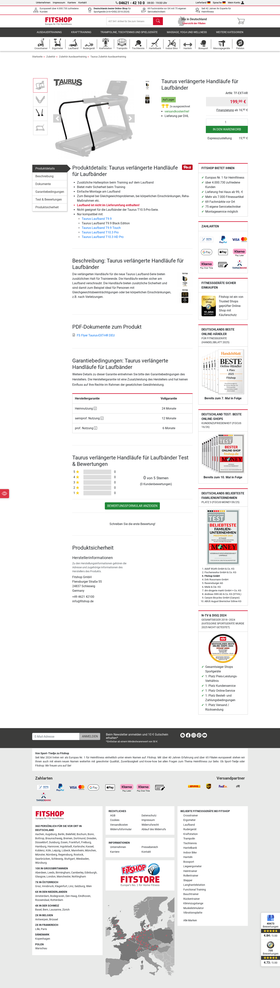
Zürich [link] (66, 909)
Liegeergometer (192, 866)
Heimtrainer (190, 871)
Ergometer (189, 820)
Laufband (189, 824)
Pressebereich (150, 847)
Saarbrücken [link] (42, 858)
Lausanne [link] (55, 909)
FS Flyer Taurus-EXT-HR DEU (93, 338)
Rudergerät (190, 829)
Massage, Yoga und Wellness (187, 34)
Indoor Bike (190, 852)
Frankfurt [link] (74, 842)
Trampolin (189, 838)
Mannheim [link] (77, 850)
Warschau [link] (41, 948)
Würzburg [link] (41, 862)
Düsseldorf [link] (41, 842)
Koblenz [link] (40, 850)
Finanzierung (225, 113)
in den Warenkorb (227, 132)
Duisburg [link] (54, 842)
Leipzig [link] (56, 850)
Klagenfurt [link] (61, 886)
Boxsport (188, 861)
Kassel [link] (89, 846)
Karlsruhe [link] (79, 846)
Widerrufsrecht (150, 824)
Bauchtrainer (191, 894)
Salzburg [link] (80, 886)
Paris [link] (44, 929)
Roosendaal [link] (42, 900)
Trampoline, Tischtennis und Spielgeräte (129, 34)
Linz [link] (70, 886)
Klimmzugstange (193, 903)
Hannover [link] (53, 846)
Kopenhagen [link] (42, 938)
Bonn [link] (91, 834)
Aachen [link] (39, 834)
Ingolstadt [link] (66, 846)
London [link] (51, 876)
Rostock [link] (78, 854)
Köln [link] (48, 850)
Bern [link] (45, 909)
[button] (57, 121)
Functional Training (194, 889)
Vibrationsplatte (192, 912)
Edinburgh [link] (91, 872)
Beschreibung (44, 179)
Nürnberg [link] (51, 854)
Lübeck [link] (66, 850)
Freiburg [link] (86, 842)
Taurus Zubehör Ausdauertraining (108, 59)
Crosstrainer (190, 815)
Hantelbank (190, 847)
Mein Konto (236, 2)
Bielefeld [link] (70, 834)
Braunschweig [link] (53, 838)
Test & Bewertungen (48, 202)
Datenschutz (149, 815)
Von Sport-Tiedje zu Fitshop (52, 753)
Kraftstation (190, 834)
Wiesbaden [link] (82, 858)
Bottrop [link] (39, 838)
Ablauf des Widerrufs (154, 829)
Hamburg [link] (40, 846)
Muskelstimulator (193, 908)
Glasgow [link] (40, 876)
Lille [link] (37, 929)
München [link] (90, 850)
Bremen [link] (67, 838)
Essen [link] (64, 842)
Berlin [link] (61, 834)
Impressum (59, 2)
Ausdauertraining (49, 34)
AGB (112, 815)
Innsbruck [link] (48, 886)
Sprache (219, 2)
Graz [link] (38, 886)
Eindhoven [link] (84, 896)
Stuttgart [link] (69, 858)
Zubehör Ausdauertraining (73, 59)
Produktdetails (45, 171)
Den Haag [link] (71, 896)
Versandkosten (119, 824)
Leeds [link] (50, 872)
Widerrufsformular (121, 829)
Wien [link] (89, 886)
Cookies (114, 820)
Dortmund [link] (80, 838)
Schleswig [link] (57, 858)
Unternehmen (43, 2)
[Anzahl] (227, 125)
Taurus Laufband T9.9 (97, 221)
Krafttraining (81, 34)
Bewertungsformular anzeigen (132, 508)
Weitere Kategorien (229, 34)
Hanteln (188, 857)
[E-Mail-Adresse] (56, 736)
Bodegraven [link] (57, 896)
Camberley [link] (77, 872)
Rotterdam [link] (56, 900)
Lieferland (203, 2)
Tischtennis (190, 843)
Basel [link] (38, 909)
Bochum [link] (81, 834)
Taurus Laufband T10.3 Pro (100, 235)
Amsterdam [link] (42, 896)
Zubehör (50, 59)
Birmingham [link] (63, 872)
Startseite (37, 59)
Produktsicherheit (47, 210)
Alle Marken (190, 920)
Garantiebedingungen (49, 194)
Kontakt (82, 2)
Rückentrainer (191, 899)
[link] (206, 242)
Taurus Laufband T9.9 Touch (101, 230)
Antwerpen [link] (41, 919)
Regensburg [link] (65, 854)
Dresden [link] (91, 838)
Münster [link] (40, 854)
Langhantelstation (194, 885)
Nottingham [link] (79, 876)
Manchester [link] (64, 876)
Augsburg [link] (51, 834)
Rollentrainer (190, 875)
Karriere (72, 2)
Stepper (187, 880)
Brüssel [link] (53, 919)
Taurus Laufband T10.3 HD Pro (103, 239)
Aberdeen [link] (40, 872)
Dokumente (43, 186)
